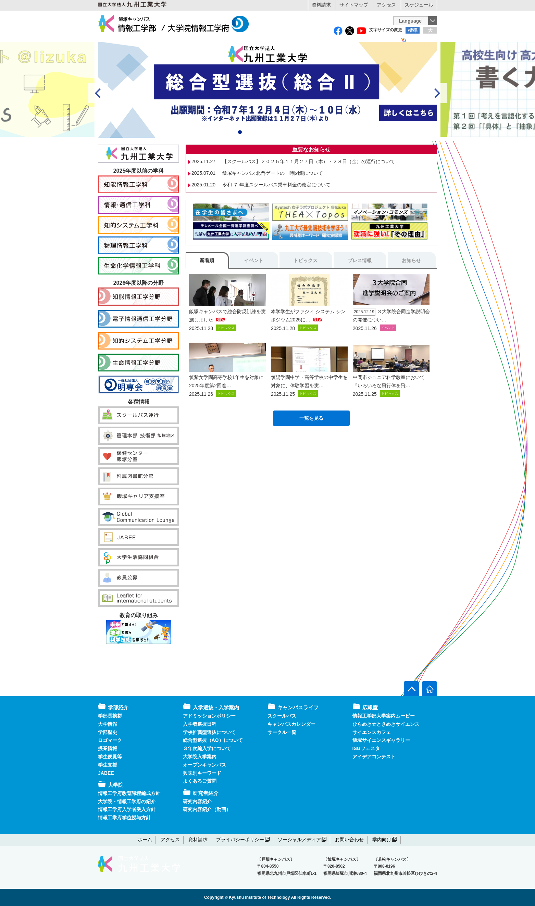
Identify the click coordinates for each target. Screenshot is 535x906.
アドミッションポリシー (209, 716)
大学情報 (107, 724)
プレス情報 (360, 290)
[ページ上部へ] (411, 689)
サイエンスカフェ (371, 732)
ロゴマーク (110, 740)
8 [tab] (295, 162)
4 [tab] (263, 162)
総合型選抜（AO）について (213, 740)
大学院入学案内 (199, 756)
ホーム (145, 839)
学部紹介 (126, 60)
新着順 (207, 290)
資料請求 (321, 5)
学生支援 (107, 765)
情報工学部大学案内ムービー (383, 716)
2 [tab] (248, 162)
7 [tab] (287, 162)
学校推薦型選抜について (209, 732)
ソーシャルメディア (302, 839)
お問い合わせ (349, 839)
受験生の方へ (140, 46)
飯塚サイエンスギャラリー (381, 740)
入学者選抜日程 (199, 724)
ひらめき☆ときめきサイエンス (386, 724)
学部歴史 (107, 732)
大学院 (183, 60)
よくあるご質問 (199, 781)
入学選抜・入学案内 (239, 60)
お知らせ (411, 290)
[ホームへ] (429, 689)
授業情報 (107, 748)
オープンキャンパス (204, 765)
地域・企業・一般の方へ (394, 46)
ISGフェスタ (366, 748)
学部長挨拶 (110, 716)
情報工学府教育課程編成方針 (129, 793)
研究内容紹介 (197, 801)
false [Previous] (98, 123)
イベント (253, 290)
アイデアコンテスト (374, 756)
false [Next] (437, 123)
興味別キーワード (202, 773)
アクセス (386, 5)
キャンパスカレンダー (291, 724)
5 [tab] (271, 162)
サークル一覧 (282, 732)
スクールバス (282, 716)
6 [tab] (279, 162)
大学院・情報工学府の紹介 (126, 801)
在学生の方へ (225, 46)
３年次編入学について (207, 748)
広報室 (408, 60)
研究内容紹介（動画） (207, 809)
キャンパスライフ (352, 60)
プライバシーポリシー (243, 839)
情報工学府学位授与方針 (124, 818)
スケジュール (419, 5)
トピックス (306, 290)
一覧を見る (311, 447)
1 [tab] (240, 162)
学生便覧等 (110, 756)
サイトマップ (353, 5)
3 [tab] (256, 162)
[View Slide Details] (267, 120)
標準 (413, 30)
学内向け (384, 839)
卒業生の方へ (310, 46)
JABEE (106, 773)
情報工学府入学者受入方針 (126, 809)
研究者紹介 (296, 60)
